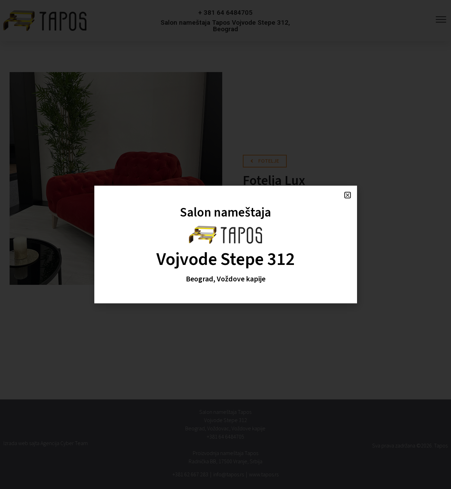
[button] (347, 195)
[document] (225, 244)
